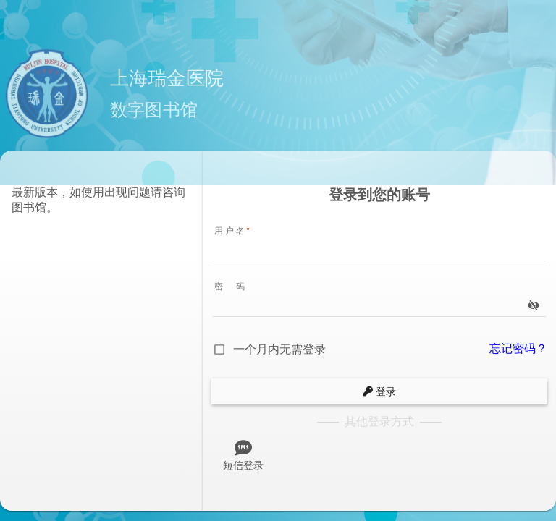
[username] (379, 250)
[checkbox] (268, 349)
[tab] (243, 453)
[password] (369, 306)
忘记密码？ (518, 348)
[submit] (379, 391)
